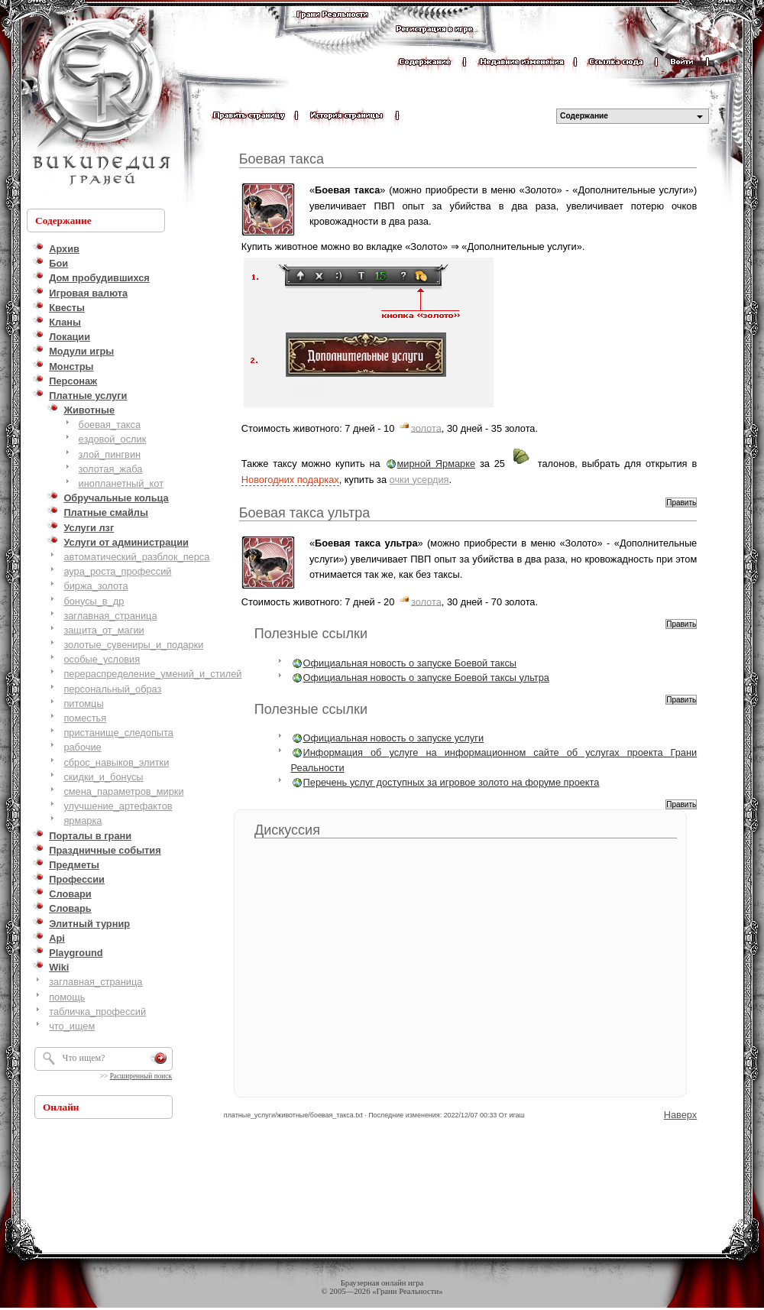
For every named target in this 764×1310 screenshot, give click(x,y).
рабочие (82, 747)
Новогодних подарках (290, 479)
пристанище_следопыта (118, 732)
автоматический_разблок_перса (136, 557)
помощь (67, 997)
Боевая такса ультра (304, 512)
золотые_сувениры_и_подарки (133, 644)
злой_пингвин (110, 454)
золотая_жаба (111, 469)
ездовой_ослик (113, 439)
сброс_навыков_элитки (116, 762)
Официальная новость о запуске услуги (393, 738)
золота (426, 427)
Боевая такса (281, 159)
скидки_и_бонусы (103, 777)
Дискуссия (287, 830)
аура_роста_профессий (117, 571)
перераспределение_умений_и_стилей (152, 673)
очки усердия (419, 479)
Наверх (681, 1114)
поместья (84, 718)
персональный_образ (112, 689)
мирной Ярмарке (436, 463)
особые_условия (101, 659)
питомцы (83, 703)
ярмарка (82, 820)
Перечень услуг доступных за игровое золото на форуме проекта (451, 782)
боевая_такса (110, 424)
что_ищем (72, 1026)
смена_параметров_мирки (123, 791)
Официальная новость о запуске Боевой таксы (409, 663)
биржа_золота (95, 586)
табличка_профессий (97, 1011)
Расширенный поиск (141, 1076)
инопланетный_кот (121, 483)
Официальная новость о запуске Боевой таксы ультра (426, 677)
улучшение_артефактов (117, 806)
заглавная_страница (110, 615)
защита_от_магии (103, 630)
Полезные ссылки (310, 633)
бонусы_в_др (93, 601)
